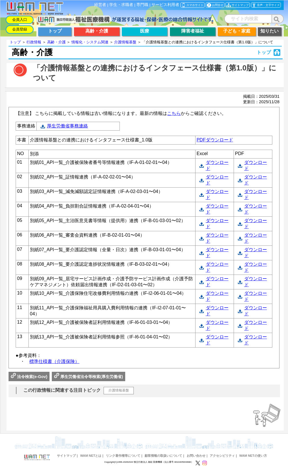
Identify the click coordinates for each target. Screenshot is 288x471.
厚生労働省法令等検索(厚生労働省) (88, 376)
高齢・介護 (56, 42)
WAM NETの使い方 (253, 455)
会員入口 (19, 19)
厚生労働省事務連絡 (67, 125)
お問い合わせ (196, 455)
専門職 (142, 5)
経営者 (100, 5)
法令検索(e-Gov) (29, 376)
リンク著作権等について (123, 455)
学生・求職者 (121, 5)
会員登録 (19, 29)
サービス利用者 (165, 5)
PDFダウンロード (215, 139)
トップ (15, 42)
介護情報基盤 (125, 42)
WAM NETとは (91, 455)
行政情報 (33, 42)
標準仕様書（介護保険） (54, 361)
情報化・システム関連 (89, 42)
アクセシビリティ (222, 455)
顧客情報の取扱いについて (163, 455)
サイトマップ (66, 455)
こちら (174, 113)
